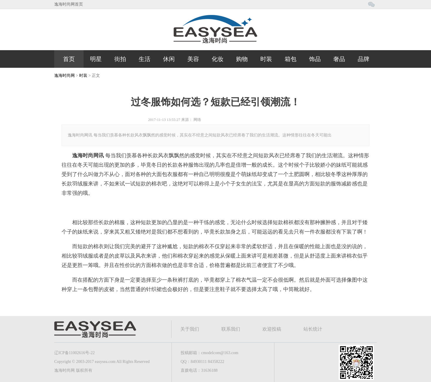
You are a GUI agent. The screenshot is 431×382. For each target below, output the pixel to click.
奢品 (339, 59)
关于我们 (189, 329)
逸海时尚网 (64, 75)
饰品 (315, 59)
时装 (266, 59)
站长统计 (312, 329)
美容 (193, 59)
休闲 (169, 59)
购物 (242, 59)
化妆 (217, 59)
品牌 (363, 59)
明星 (96, 59)
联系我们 (230, 329)
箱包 (290, 59)
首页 (69, 59)
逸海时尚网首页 (68, 4)
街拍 (120, 59)
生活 (144, 59)
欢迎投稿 (271, 329)
